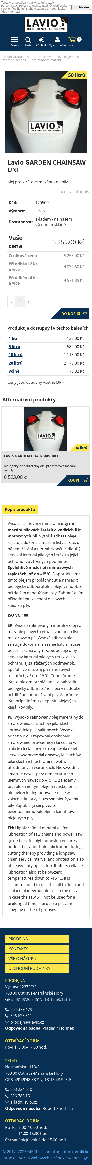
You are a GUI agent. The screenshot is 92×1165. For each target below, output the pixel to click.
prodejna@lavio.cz (27, 1022)
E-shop (30, 56)
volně (14, 371)
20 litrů (16, 363)
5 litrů (14, 346)
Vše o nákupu (22, 958)
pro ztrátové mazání (46, 60)
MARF (32, 1151)
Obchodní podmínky (29, 968)
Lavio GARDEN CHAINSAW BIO (31, 456)
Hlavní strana (12, 56)
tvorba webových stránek (41, 1158)
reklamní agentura (56, 1151)
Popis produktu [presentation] (20, 509)
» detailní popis (75, 191)
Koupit (77, 480)
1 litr (13, 338)
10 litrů (16, 354)
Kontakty (18, 948)
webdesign (78, 1158)
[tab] (20, 510)
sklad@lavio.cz (23, 1102)
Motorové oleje (60, 56)
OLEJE (41, 56)
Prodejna (18, 939)
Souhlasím (81, 7)
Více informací (10, 11)
